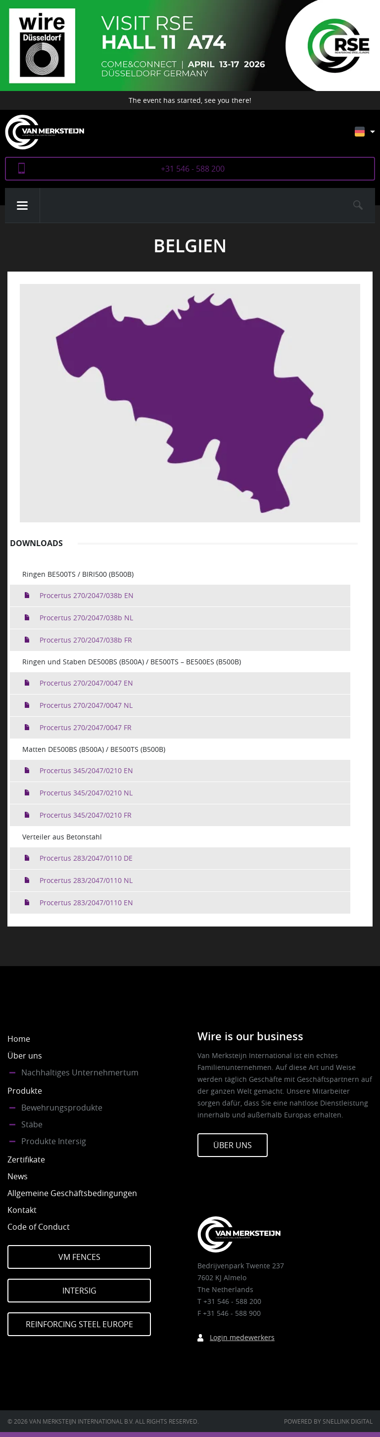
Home (18, 1038)
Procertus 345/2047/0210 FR (86, 815)
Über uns (24, 1055)
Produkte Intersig (53, 1141)
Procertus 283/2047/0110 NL (86, 880)
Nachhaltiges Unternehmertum (80, 1072)
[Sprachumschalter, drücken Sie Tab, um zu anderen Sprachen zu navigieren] (372, 136)
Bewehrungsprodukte (61, 1107)
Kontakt (22, 1210)
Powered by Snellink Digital (328, 1421)
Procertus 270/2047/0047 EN (86, 683)
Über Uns (232, 1145)
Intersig (79, 1290)
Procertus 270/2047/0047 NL (86, 705)
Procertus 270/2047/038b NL (86, 617)
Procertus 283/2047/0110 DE (86, 858)
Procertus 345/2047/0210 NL (86, 792)
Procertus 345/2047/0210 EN (86, 770)
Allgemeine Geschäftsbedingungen (72, 1193)
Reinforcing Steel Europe (79, 1324)
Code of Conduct (38, 1226)
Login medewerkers (242, 1337)
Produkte (24, 1090)
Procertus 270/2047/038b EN (87, 595)
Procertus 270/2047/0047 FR (86, 727)
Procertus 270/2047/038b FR (86, 640)
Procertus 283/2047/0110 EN (86, 902)
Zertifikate (26, 1159)
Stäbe (32, 1124)
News (17, 1176)
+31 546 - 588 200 (193, 168)
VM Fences (79, 1257)
